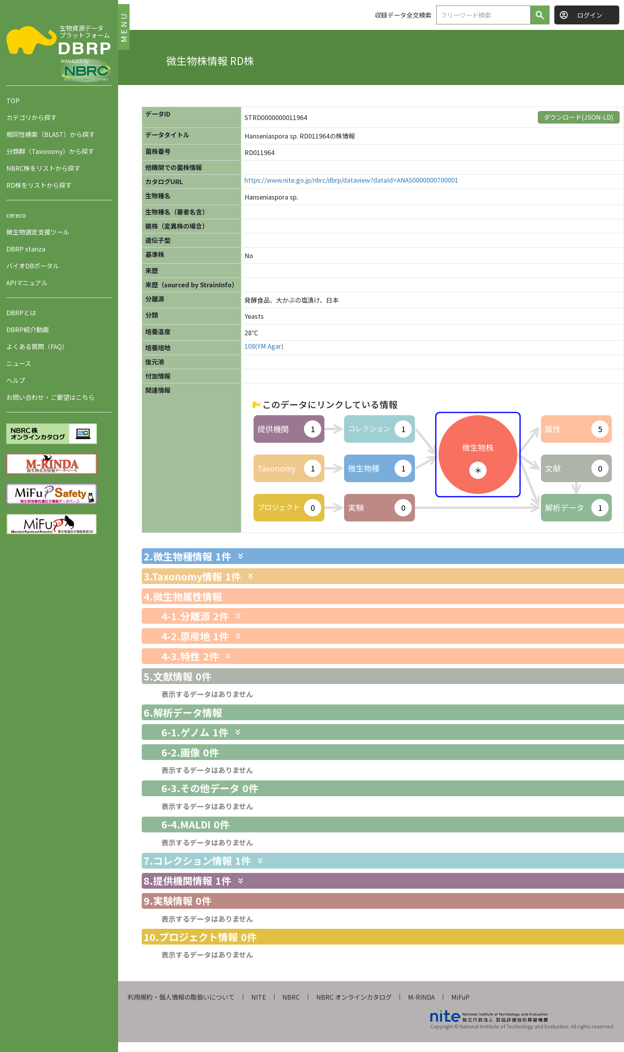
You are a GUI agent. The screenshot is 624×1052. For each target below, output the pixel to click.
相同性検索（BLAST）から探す (50, 134)
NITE (258, 997)
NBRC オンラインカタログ (354, 997)
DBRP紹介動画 (27, 329)
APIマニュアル (27, 282)
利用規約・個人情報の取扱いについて (181, 997)
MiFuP (460, 997)
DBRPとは (21, 312)
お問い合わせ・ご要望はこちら (50, 397)
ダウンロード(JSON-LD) (578, 117)
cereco (16, 215)
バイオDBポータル (32, 265)
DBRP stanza (25, 248)
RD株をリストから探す (39, 185)
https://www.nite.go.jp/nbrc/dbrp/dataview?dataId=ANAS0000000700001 (351, 180)
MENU (123, 26)
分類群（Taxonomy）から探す (50, 151)
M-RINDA (421, 997)
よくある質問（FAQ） (37, 346)
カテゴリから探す (31, 117)
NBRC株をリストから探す (43, 168)
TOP (13, 100)
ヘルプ (15, 380)
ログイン (589, 15)
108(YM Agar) (263, 346)
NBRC (291, 997)
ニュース (18, 363)
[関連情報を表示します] (240, 556)
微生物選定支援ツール (37, 232)
